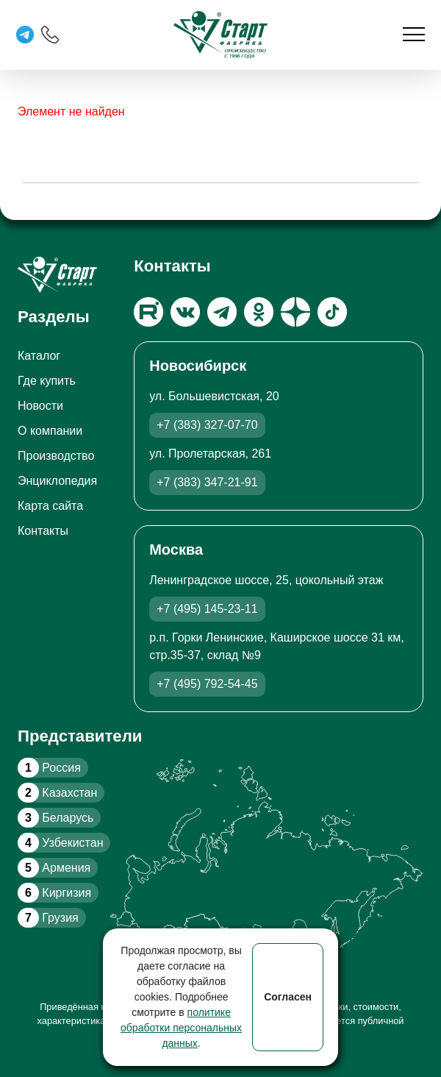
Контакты (43, 531)
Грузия (48, 918)
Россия (49, 768)
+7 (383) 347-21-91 (207, 482)
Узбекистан (60, 843)
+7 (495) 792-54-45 (207, 684)
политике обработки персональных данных (181, 1027)
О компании (50, 430)
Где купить (47, 380)
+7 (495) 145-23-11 (207, 609)
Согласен (288, 997)
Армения (54, 868)
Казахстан (57, 793)
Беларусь (55, 818)
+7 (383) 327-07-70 (207, 425)
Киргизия (54, 893)
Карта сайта (50, 506)
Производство (56, 455)
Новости (40, 405)
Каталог (39, 355)
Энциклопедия (57, 480)
